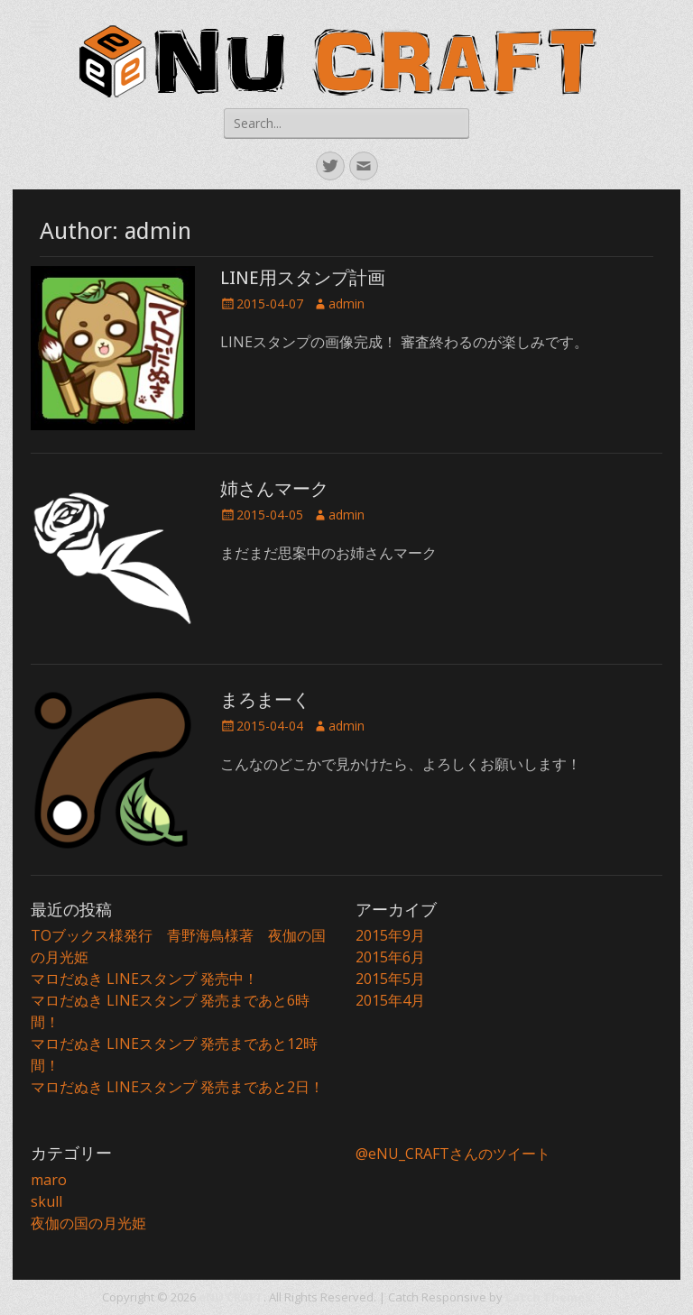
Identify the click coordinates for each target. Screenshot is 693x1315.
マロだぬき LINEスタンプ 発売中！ (144, 979)
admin (346, 303)
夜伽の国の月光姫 (88, 1223)
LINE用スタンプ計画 (302, 278)
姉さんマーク (274, 489)
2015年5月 (390, 979)
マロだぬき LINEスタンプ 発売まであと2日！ (177, 1087)
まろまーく (265, 700)
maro (49, 1180)
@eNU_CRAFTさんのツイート (453, 1153)
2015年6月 (390, 957)
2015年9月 (390, 935)
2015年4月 (390, 1000)
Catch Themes (548, 1297)
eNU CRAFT (231, 1297)
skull (46, 1201)
